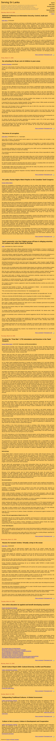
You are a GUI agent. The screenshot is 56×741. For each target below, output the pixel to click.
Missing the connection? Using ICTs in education (14, 649)
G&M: (3, 246)
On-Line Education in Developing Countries (12, 652)
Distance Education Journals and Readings (12, 655)
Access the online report (8, 688)
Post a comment (39, 54)
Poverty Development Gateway (9, 608)
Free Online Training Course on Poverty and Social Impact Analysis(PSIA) (20, 656)
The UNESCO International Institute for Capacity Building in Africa (18, 657)
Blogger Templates (15, 739)
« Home (52, 14)
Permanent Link (48, 54)
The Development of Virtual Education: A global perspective (16, 651)
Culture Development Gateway (10, 670)
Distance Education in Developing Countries (13, 653)
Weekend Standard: (7, 64)
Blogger (8, 739)
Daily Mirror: (5, 20)
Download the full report (8, 733)
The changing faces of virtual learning (11, 648)
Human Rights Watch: (7, 182)
